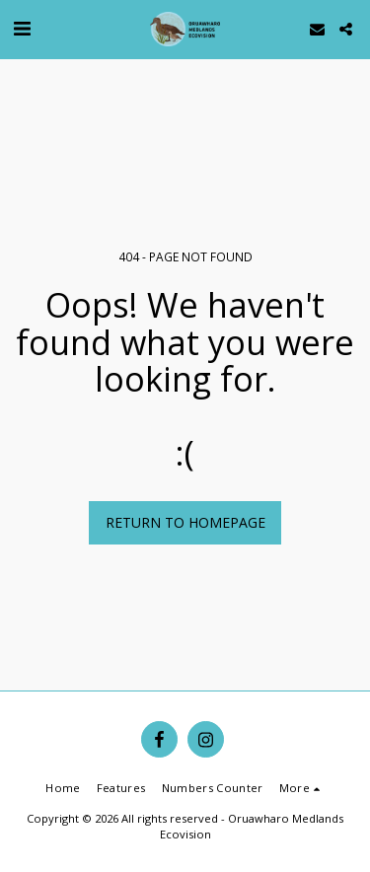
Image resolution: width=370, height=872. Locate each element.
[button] (21, 28)
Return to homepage (185, 522)
